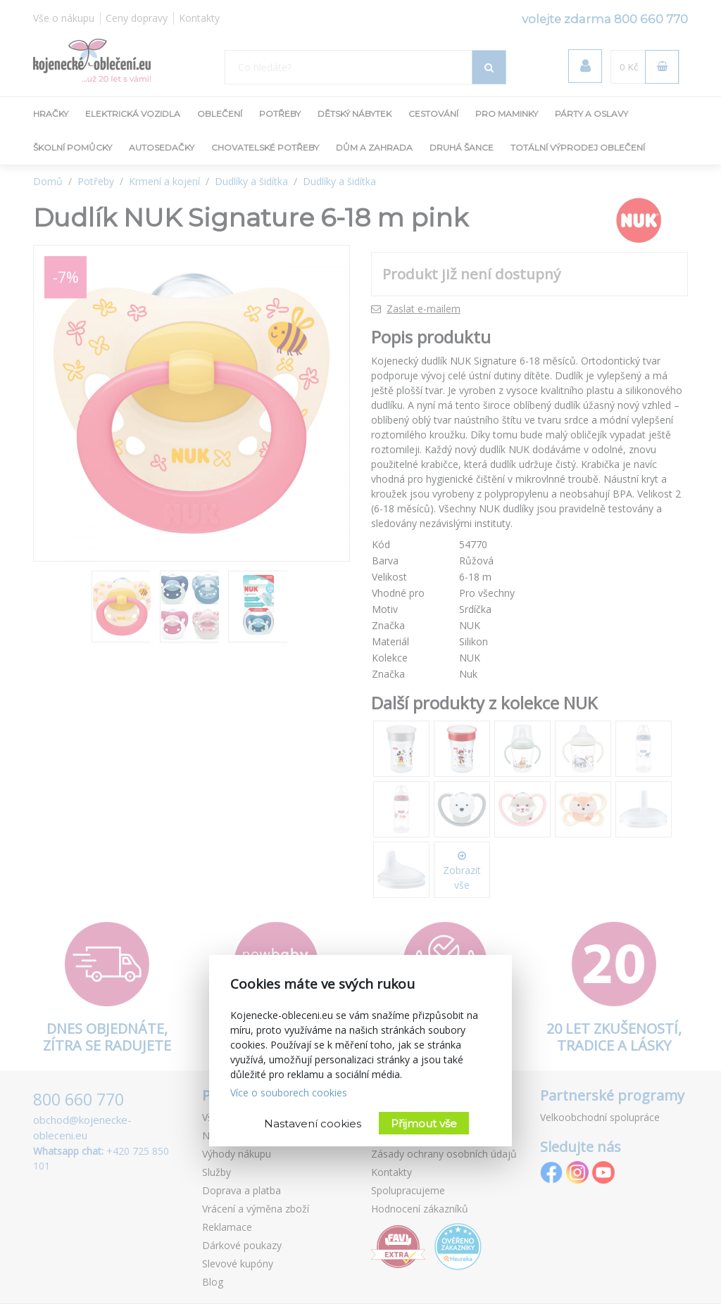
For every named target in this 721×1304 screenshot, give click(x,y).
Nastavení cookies (312, 1123)
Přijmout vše (424, 1123)
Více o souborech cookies (288, 1092)
